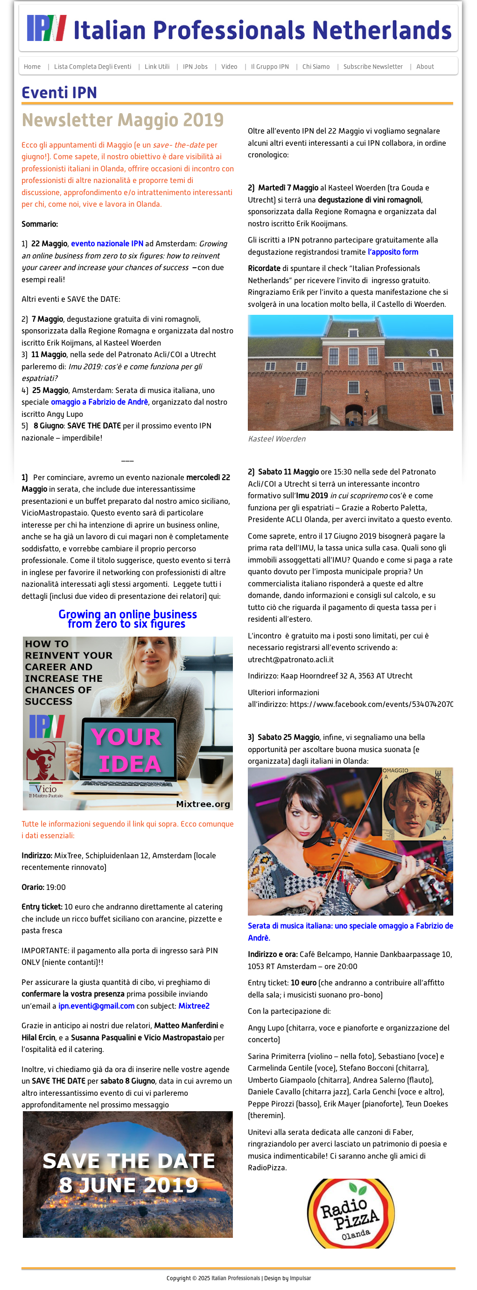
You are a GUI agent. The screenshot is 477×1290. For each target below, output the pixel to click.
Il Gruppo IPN (270, 66)
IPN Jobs (195, 66)
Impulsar (300, 1278)
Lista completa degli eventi (92, 66)
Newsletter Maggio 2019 (122, 120)
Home (32, 66)
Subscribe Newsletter (373, 66)
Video (229, 66)
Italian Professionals (235, 1278)
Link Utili (157, 66)
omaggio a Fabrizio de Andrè (99, 402)
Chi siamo (316, 66)
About (425, 66)
